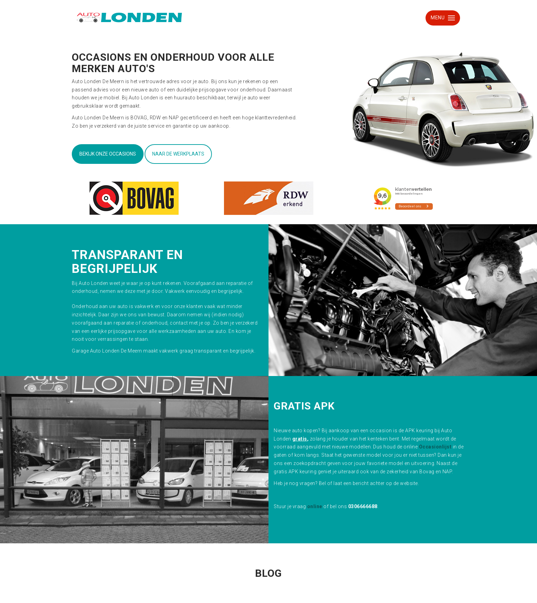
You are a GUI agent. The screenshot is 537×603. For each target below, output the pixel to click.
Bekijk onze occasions (107, 154)
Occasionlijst (435, 446)
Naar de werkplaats (178, 154)
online (314, 506)
